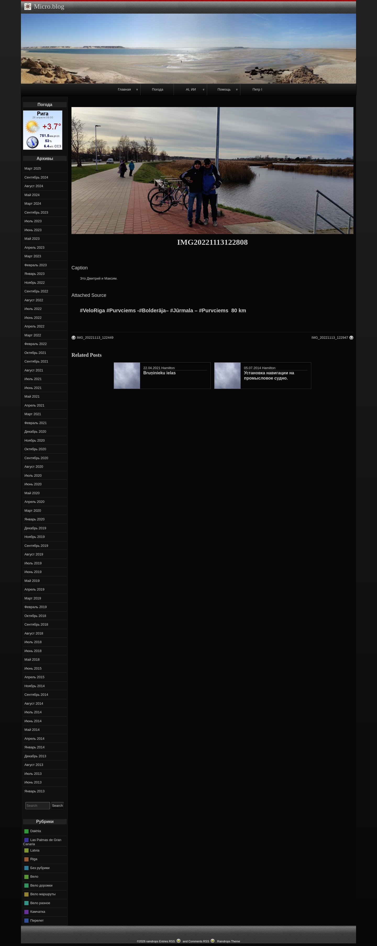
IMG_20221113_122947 (330, 338)
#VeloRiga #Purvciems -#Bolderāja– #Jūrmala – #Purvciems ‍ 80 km (163, 310)
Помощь (224, 89)
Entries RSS (167, 941)
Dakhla (35, 831)
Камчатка (37, 912)
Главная (124, 89)
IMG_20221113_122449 (95, 338)
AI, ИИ (191, 89)
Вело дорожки (41, 885)
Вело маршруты (43, 894)
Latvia (35, 850)
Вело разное (40, 903)
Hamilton (168, 368)
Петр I (257, 89)
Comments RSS (198, 941)
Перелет (37, 920)
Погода (157, 89)
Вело (34, 876)
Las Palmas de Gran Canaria (42, 842)
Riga (33, 859)
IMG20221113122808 (212, 242)
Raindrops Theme (228, 941)
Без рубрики (40, 868)
